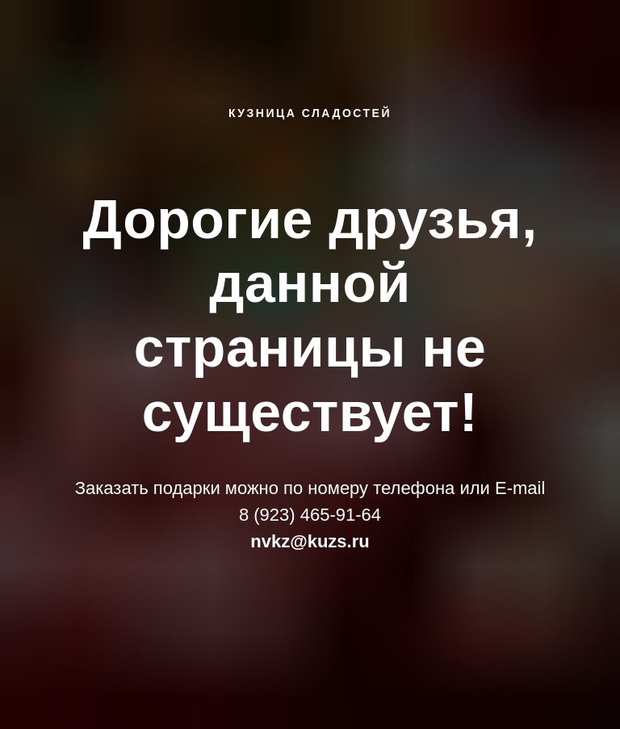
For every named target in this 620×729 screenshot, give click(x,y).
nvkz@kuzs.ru (309, 541)
